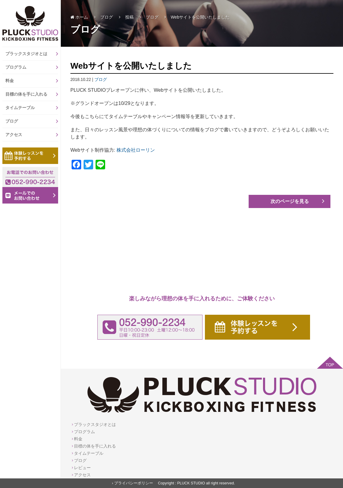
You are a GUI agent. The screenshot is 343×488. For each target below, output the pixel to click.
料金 (31, 81)
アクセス (31, 135)
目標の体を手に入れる (31, 94)
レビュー (82, 467)
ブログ (31, 121)
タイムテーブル (31, 108)
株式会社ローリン (136, 150)
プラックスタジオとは (31, 54)
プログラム (31, 67)
